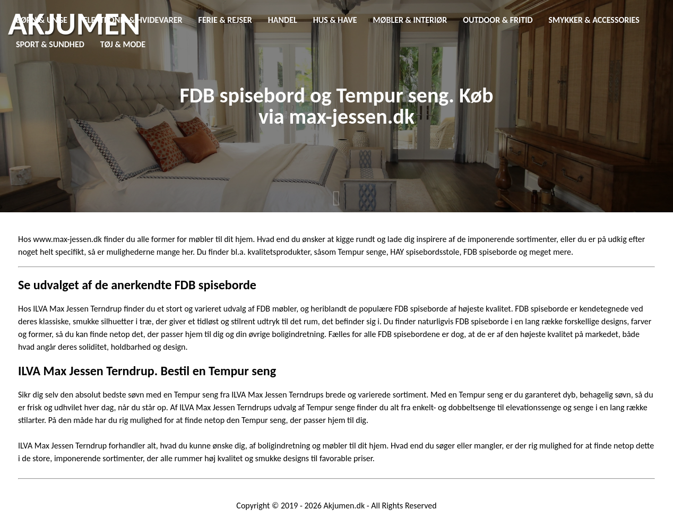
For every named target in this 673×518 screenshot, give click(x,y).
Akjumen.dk (344, 505)
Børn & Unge (41, 20)
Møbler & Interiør (410, 20)
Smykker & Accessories (594, 20)
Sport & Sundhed (50, 44)
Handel (282, 20)
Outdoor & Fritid (497, 20)
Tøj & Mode (122, 44)
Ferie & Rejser (225, 20)
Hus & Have (335, 20)
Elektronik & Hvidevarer (133, 20)
